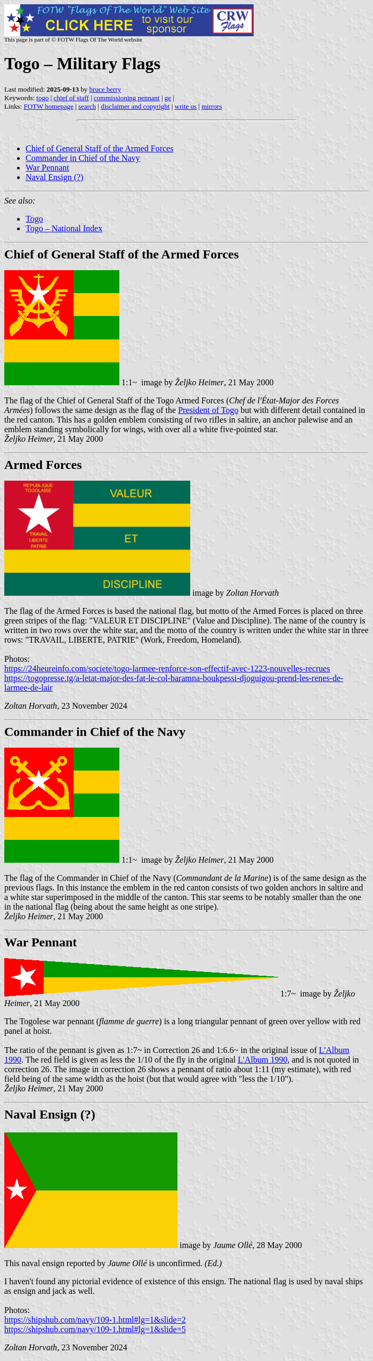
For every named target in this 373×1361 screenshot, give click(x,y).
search (87, 106)
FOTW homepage (48, 106)
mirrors (211, 106)
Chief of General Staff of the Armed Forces (99, 148)
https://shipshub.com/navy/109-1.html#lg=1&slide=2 (95, 1319)
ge (168, 98)
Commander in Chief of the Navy (83, 158)
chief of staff (71, 98)
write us (186, 106)
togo (42, 98)
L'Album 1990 (262, 1059)
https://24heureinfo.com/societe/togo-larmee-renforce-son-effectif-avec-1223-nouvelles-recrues (167, 668)
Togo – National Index (64, 228)
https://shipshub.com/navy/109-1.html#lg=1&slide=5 (95, 1329)
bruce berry (105, 89)
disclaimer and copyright (135, 106)
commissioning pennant (127, 98)
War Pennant (47, 167)
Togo (34, 218)
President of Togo (208, 410)
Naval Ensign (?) (54, 177)
